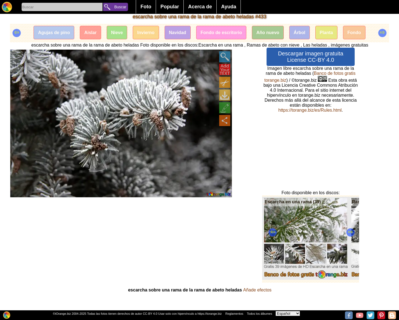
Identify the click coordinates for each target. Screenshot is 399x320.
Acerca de (200, 6)
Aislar (90, 32)
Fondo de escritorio (221, 32)
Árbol (299, 32)
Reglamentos (234, 313)
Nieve (117, 32)
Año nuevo (267, 32)
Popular (169, 6)
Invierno (145, 32)
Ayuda (228, 6)
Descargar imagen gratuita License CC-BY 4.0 (310, 56)
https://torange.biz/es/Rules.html (310, 110)
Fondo (354, 32)
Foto (145, 6)
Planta (326, 32)
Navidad (177, 32)
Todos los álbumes (259, 313)
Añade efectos (257, 290)
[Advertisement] (121, 239)
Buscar (120, 7)
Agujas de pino (54, 32)
